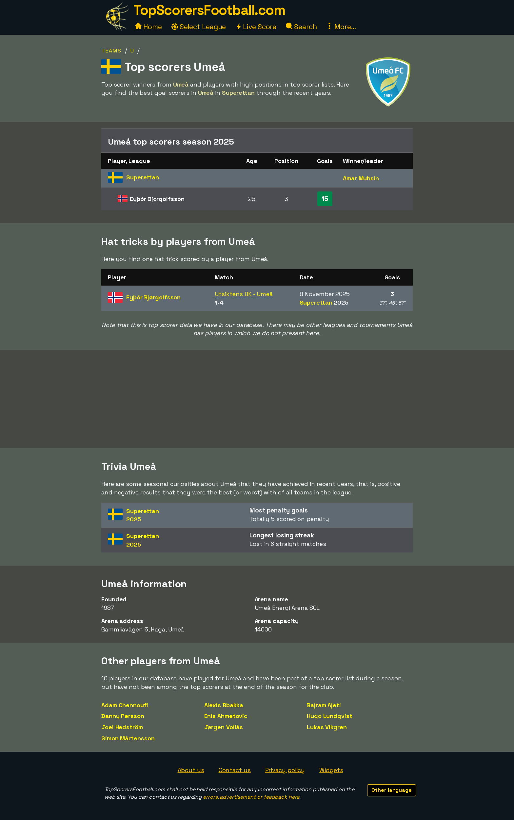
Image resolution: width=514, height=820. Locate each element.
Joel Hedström (122, 727)
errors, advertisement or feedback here (251, 796)
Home (148, 26)
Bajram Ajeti (324, 705)
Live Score (255, 26)
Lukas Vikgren (327, 727)
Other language (391, 790)
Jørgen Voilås (223, 727)
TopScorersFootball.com (209, 10)
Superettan (324, 302)
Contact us (235, 770)
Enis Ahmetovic (226, 716)
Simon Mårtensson (127, 738)
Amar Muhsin (361, 178)
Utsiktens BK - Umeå (243, 294)
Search (301, 26)
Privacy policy (285, 770)
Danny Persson (122, 716)
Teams (111, 50)
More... (341, 26)
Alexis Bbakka (224, 705)
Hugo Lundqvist (329, 716)
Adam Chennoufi (124, 705)
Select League (198, 26)
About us (191, 770)
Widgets (331, 770)
